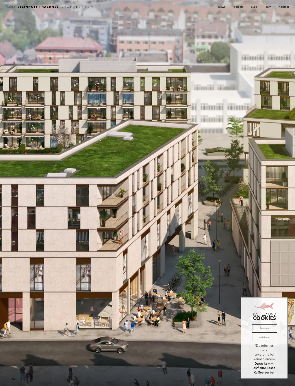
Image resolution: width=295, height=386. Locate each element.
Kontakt (283, 6)
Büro (254, 6)
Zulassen (264, 328)
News (221, 6)
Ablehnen (264, 338)
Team (267, 6)
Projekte (238, 6)
